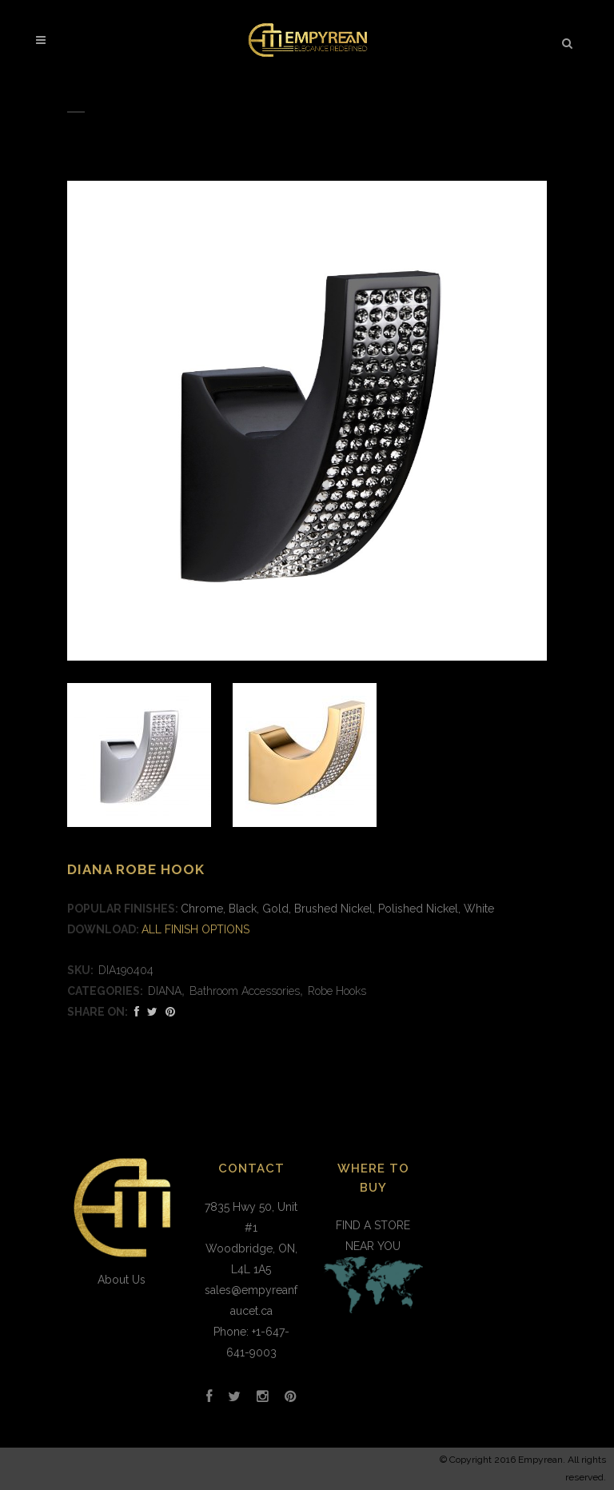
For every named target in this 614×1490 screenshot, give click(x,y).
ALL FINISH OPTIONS (195, 929)
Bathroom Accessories (244, 991)
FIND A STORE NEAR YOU (373, 1269)
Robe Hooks (337, 991)
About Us (122, 1279)
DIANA (164, 991)
